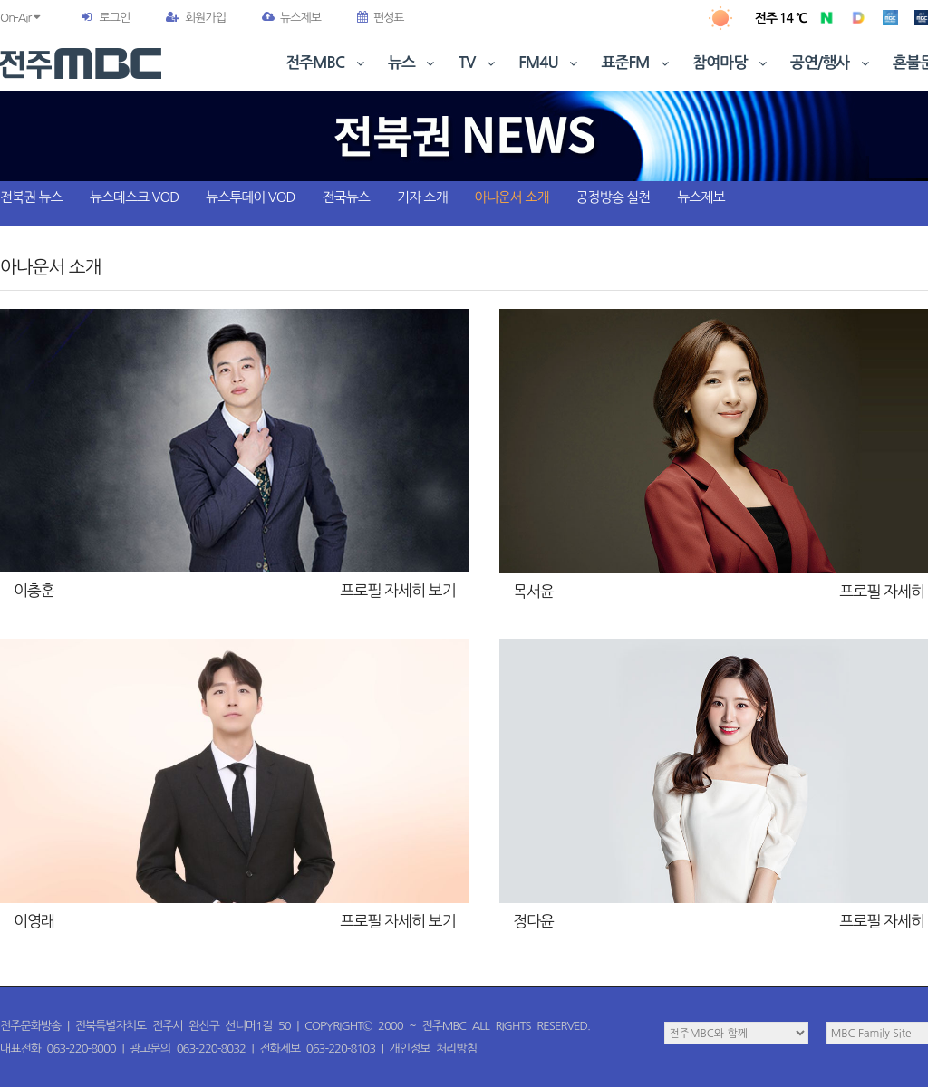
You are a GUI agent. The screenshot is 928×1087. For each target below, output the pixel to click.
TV (478, 63)
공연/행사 (831, 63)
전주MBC (326, 63)
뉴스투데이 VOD (250, 197)
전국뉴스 (346, 197)
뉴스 (413, 63)
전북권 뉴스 (31, 197)
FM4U (549, 63)
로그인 (114, 18)
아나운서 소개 (512, 197)
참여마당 (731, 63)
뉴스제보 (291, 18)
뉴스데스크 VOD (134, 197)
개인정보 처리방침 (433, 1048)
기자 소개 (422, 197)
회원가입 (196, 18)
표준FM (637, 63)
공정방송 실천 (612, 197)
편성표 (380, 18)
